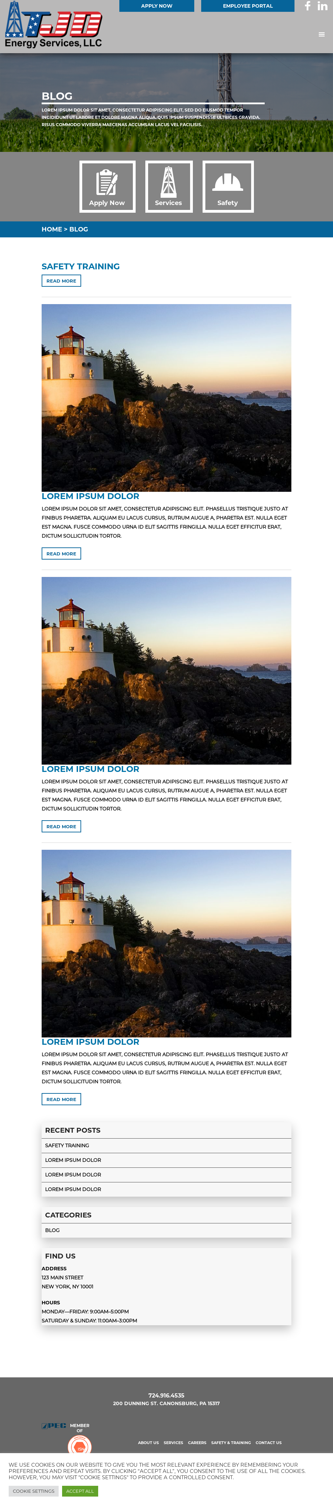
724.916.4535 (166, 1395)
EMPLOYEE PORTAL (248, 6)
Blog (52, 1230)
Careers (197, 1442)
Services (173, 1442)
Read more (61, 281)
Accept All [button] (80, 1491)
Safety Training (81, 266)
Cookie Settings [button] (33, 1491)
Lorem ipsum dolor (90, 496)
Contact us (269, 1442)
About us (148, 1442)
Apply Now (156, 6)
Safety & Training (231, 1442)
